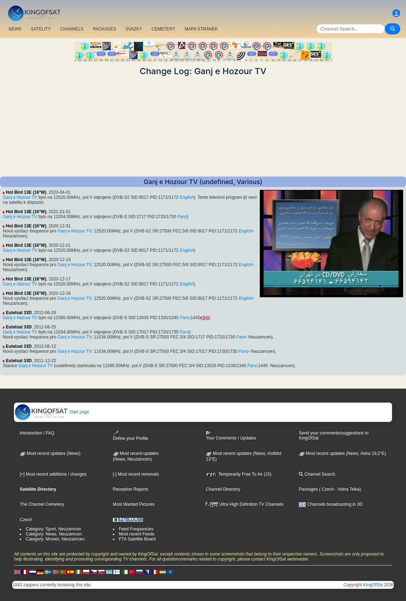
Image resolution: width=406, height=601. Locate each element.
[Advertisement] (203, 126)
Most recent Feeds (136, 534)
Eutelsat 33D (19, 312)
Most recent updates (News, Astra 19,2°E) (342, 453)
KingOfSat (373, 584)
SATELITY (41, 29)
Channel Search (317, 474)
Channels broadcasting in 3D (330, 504)
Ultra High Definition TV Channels (244, 504)
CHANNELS (71, 29)
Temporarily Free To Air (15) (238, 474)
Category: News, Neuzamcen (54, 534)
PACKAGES (104, 29)
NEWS (15, 29)
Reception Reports (130, 489)
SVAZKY (133, 29)
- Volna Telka (347, 489)
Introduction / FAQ (37, 433)
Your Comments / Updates (231, 435)
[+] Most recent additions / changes (53, 474)
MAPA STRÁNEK (201, 29)
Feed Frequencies (136, 529)
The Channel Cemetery (42, 504)
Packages (308, 489)
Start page (51, 411)
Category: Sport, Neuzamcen (53, 529)
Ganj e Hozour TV (20, 197)
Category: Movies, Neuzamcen (55, 539)
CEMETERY (163, 29)
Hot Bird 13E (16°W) (26, 192)
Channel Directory (223, 489)
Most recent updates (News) (50, 453)
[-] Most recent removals (136, 474)
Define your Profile (130, 436)
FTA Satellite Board (137, 539)
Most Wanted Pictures (134, 504)
